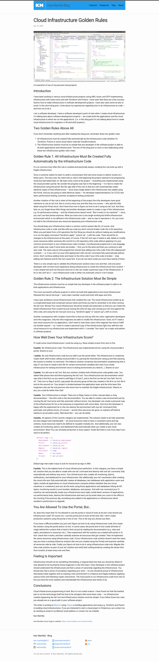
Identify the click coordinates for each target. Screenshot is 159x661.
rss (87, 644)
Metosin (57, 605)
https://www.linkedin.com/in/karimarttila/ (77, 621)
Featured (93, 5)
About (120, 5)
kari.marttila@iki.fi (41, 640)
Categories (104, 5)
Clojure (70, 605)
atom (88, 640)
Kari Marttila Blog (58, 5)
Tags (113, 5)
